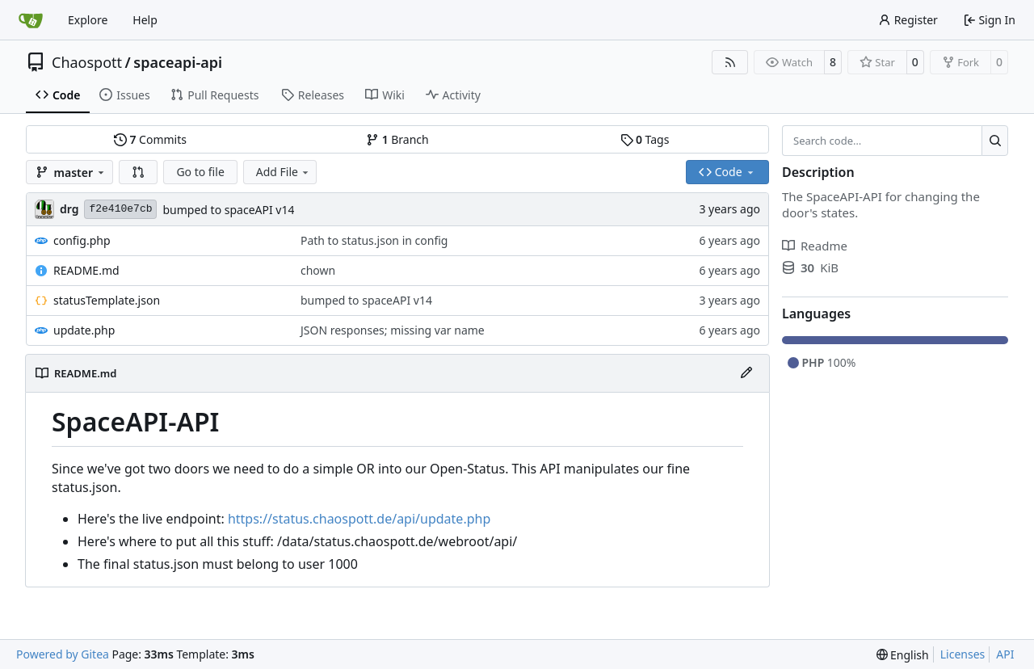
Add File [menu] (283, 171)
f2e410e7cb (120, 209)
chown (318, 270)
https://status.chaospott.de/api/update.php (359, 519)
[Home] (30, 20)
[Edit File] (746, 373)
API (1005, 654)
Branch (397, 139)
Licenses (963, 654)
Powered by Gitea (62, 654)
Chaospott (87, 62)
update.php (84, 330)
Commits (150, 139)
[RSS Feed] (730, 62)
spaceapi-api (177, 62)
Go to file (200, 171)
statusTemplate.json (106, 300)
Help (145, 19)
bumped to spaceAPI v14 (228, 209)
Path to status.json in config (374, 240)
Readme (814, 246)
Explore (87, 19)
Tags (645, 139)
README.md (86, 270)
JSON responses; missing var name (393, 330)
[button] (138, 172)
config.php (82, 240)
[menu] (902, 655)
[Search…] (994, 140)
